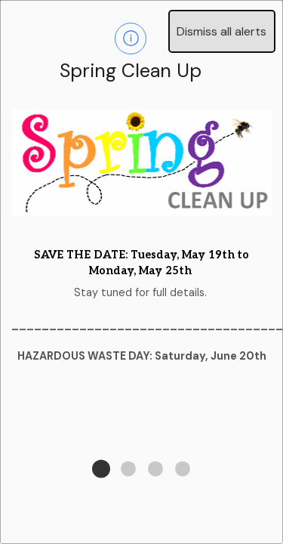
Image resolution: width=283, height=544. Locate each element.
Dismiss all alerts (221, 31)
